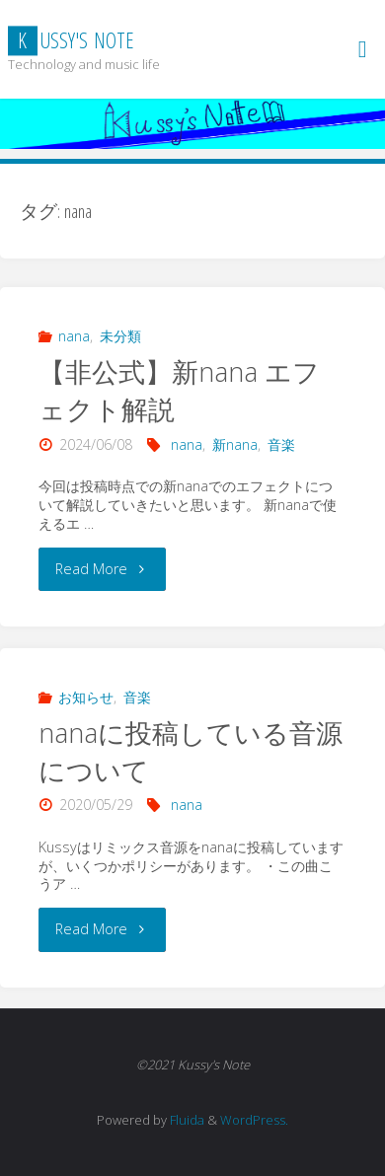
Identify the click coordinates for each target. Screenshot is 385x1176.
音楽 (281, 444)
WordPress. (254, 1120)
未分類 (120, 336)
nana (74, 336)
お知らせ (86, 697)
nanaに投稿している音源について (190, 751)
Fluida (185, 1120)
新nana (235, 444)
